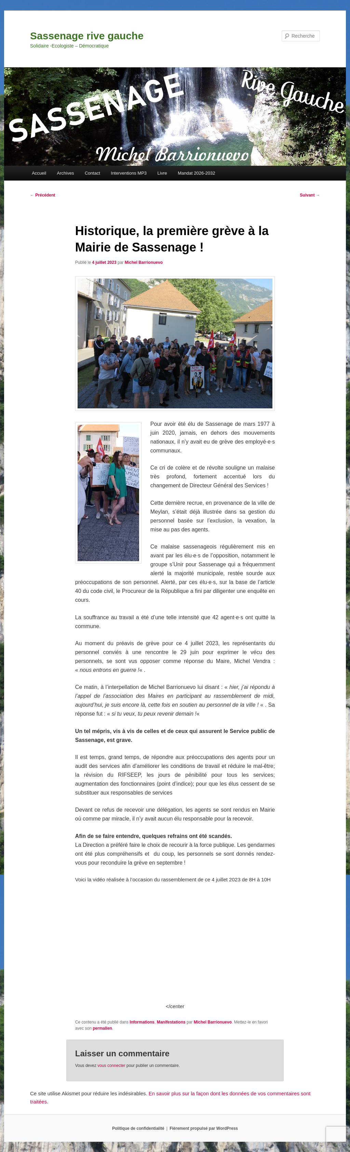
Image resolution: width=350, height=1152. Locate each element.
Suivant (310, 195)
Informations (142, 1022)
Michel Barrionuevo (144, 262)
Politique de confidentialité (138, 1128)
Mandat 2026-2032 (196, 173)
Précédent (42, 195)
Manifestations (171, 1022)
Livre (162, 173)
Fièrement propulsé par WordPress (204, 1128)
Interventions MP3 (129, 173)
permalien (102, 1028)
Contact (92, 173)
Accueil (39, 173)
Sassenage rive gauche (87, 35)
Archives (65, 173)
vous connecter (111, 1065)
